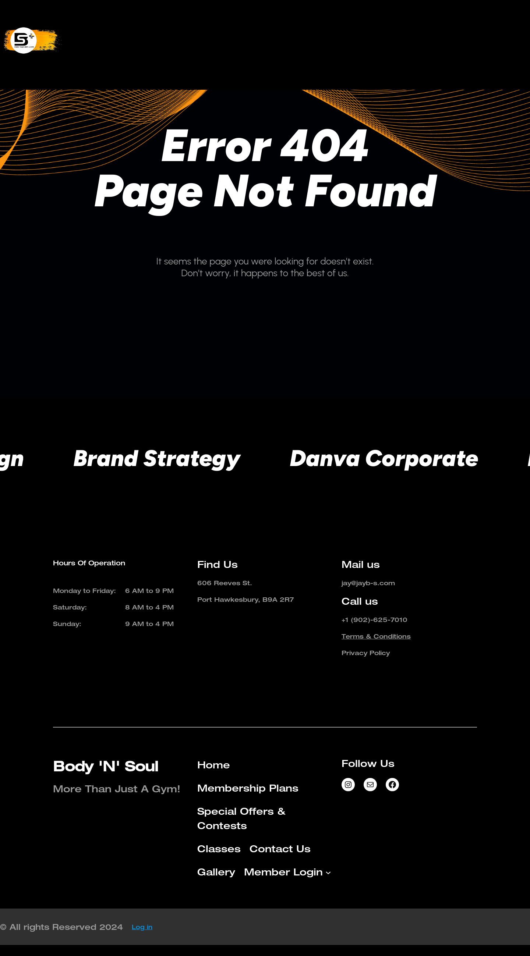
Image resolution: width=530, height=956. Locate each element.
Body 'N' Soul (105, 766)
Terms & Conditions (376, 636)
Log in (142, 927)
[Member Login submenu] (374, 52)
